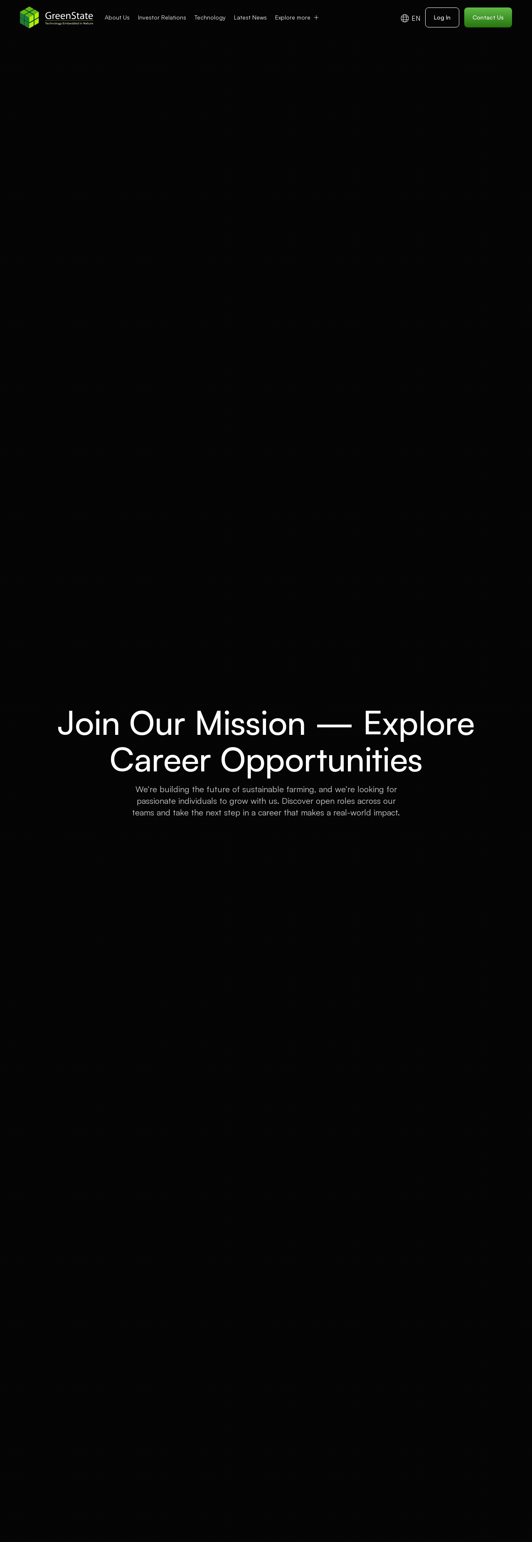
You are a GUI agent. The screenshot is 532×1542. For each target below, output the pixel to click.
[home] (57, 17)
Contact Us (488, 17)
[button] (297, 17)
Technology (210, 17)
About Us (117, 17)
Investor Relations (162, 17)
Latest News (250, 17)
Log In (442, 17)
